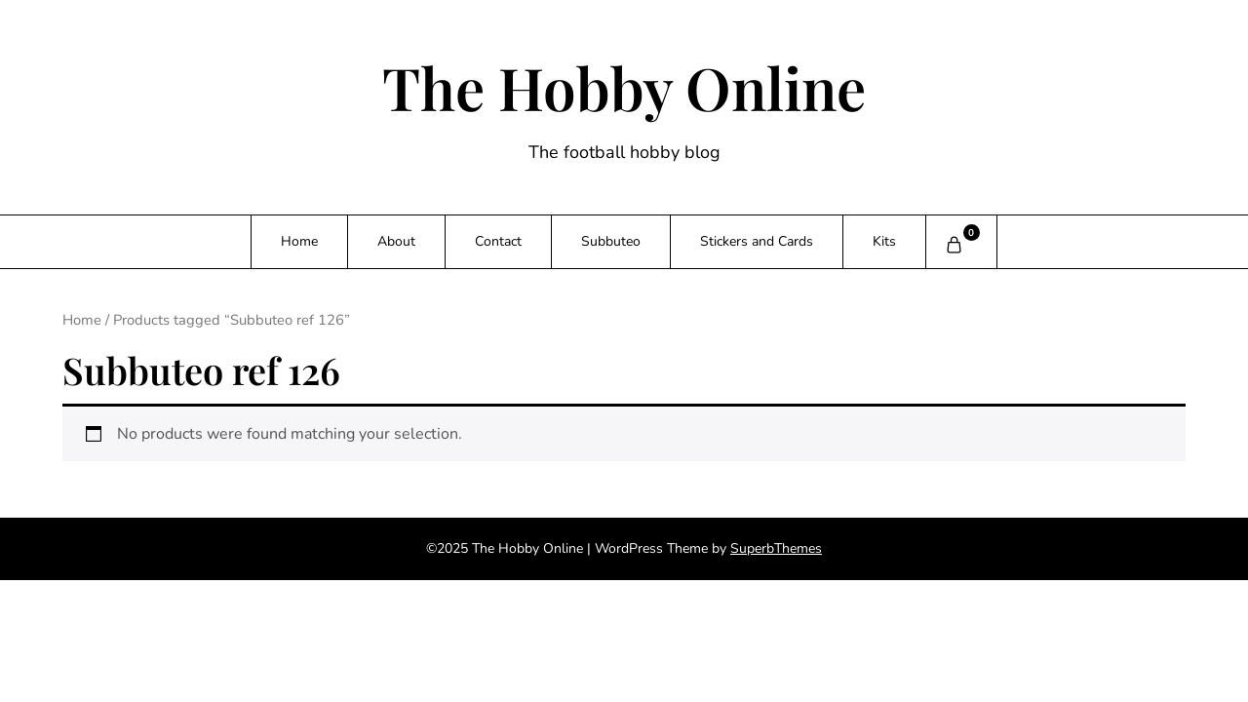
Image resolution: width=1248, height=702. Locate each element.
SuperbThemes (776, 548)
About (396, 241)
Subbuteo (611, 241)
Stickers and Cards (756, 241)
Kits (884, 241)
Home (299, 241)
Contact (498, 241)
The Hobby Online (624, 87)
